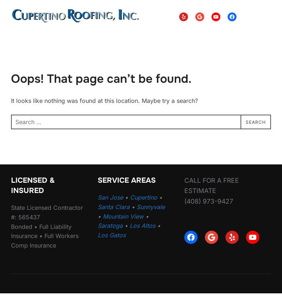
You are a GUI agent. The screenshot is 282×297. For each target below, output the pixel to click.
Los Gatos (112, 238)
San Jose (110, 201)
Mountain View (123, 220)
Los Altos (142, 229)
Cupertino (143, 201)
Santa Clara (114, 210)
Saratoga (110, 229)
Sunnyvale (151, 210)
